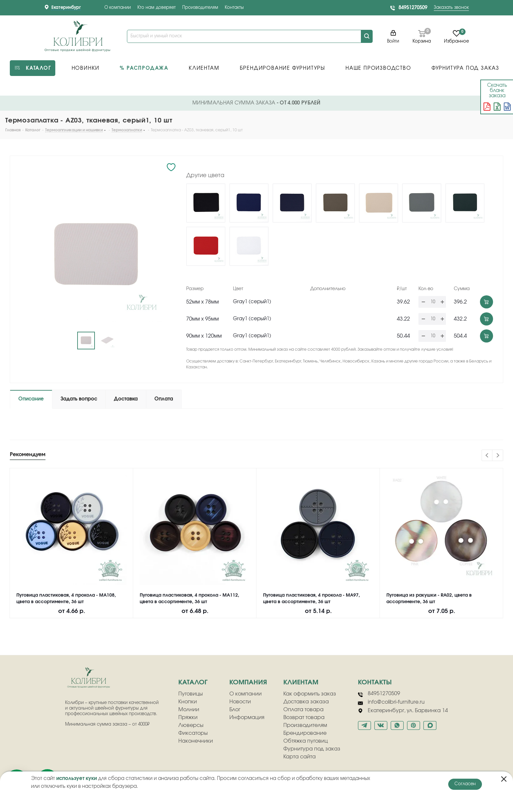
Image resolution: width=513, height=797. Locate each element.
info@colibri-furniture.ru (391, 702)
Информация (246, 717)
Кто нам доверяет (156, 8)
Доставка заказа (306, 701)
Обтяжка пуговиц (305, 741)
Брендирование (305, 733)
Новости (240, 701)
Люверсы (190, 725)
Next (497, 455)
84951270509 (412, 7)
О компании (117, 8)
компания (248, 682)
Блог (234, 709)
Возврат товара (304, 717)
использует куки (76, 778)
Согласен (465, 784)
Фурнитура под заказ (311, 748)
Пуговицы (190, 693)
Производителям (200, 8)
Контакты (234, 8)
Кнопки (187, 701)
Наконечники (195, 741)
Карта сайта (299, 756)
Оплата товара (303, 709)
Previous (487, 455)
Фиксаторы (193, 733)
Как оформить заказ (309, 693)
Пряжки (188, 717)
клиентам (300, 682)
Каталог (192, 682)
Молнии (188, 709)
